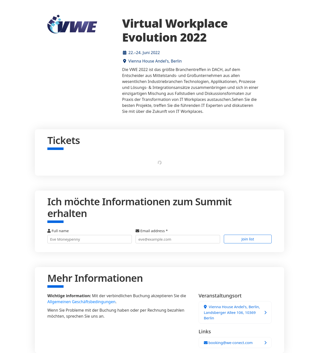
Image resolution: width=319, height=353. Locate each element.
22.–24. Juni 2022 (144, 52)
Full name (89, 235)
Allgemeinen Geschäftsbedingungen (81, 301)
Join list (247, 238)
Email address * (178, 235)
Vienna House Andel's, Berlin (155, 61)
